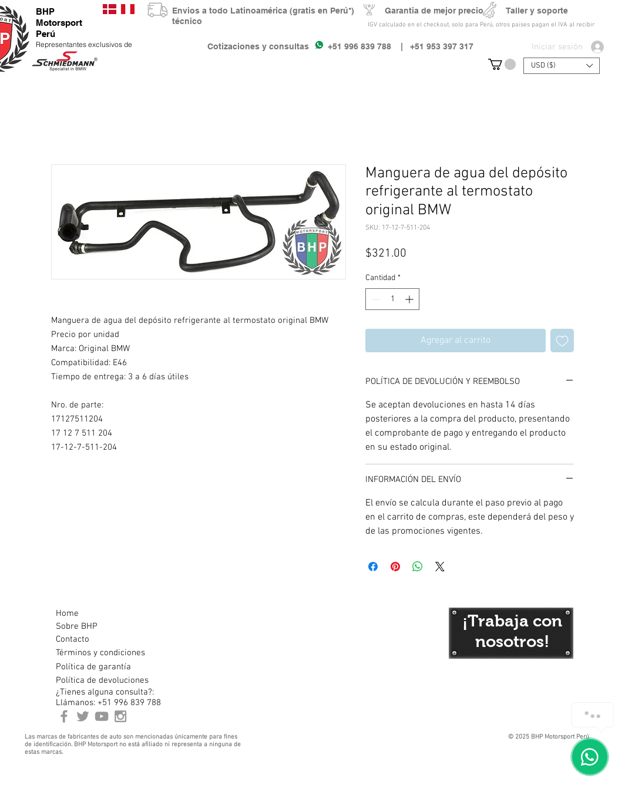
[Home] (97, 613)
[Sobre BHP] (97, 626)
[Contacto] (97, 639)
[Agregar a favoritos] (562, 340)
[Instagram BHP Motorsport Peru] (120, 716)
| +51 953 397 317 (432, 46)
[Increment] (410, 299)
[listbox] (561, 66)
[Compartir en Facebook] (373, 567)
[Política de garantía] (93, 666)
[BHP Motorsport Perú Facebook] (64, 716)
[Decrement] (374, 299)
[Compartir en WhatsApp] (418, 567)
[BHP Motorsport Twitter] (83, 716)
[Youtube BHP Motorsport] (101, 716)
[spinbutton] (392, 299)
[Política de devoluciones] (102, 680)
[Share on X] (440, 567)
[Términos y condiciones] (100, 652)
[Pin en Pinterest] (395, 567)
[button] (502, 64)
